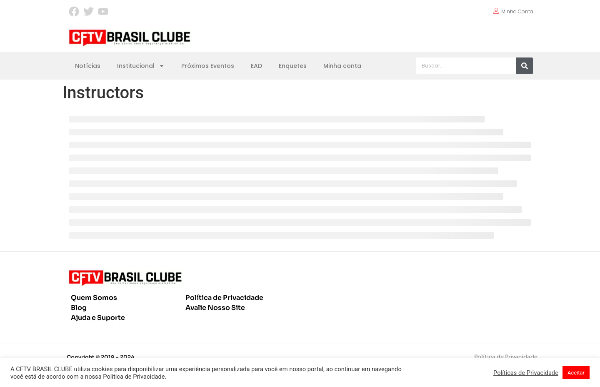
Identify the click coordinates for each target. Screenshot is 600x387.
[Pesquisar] (524, 65)
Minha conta (342, 66)
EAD (256, 66)
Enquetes (293, 66)
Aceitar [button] (576, 373)
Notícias (87, 66)
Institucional (141, 66)
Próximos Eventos (207, 66)
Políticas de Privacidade (525, 373)
